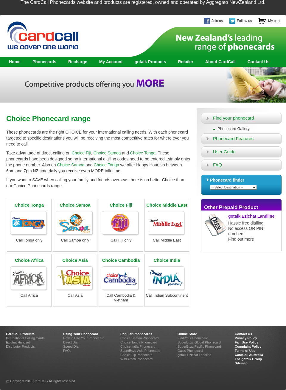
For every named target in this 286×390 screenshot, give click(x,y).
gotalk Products (149, 61)
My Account (111, 61)
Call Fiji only (121, 240)
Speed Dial (71, 346)
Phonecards (43, 61)
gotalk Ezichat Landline (251, 216)
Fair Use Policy (246, 342)
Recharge (77, 61)
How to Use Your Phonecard (83, 338)
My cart (274, 21)
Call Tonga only (29, 240)
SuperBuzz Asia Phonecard (140, 350)
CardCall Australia (249, 355)
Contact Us (259, 61)
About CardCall (220, 61)
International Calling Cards (25, 338)
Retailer (185, 61)
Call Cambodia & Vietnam (121, 297)
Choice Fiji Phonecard (136, 355)
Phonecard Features (233, 138)
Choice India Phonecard (137, 346)
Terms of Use (245, 350)
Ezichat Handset (18, 342)
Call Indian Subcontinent (167, 295)
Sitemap (241, 363)
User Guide (224, 151)
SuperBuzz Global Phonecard (199, 342)
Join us (217, 21)
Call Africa (29, 295)
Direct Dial (70, 342)
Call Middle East (167, 240)
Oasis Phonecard (190, 350)
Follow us (244, 21)
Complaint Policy (248, 346)
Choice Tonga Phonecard (138, 342)
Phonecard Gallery (233, 128)
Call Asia (75, 295)
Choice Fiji (81, 153)
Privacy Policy (246, 338)
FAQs (67, 350)
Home (15, 61)
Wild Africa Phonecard (136, 359)
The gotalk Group (248, 359)
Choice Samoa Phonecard (139, 338)
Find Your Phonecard (193, 338)
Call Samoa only (75, 240)
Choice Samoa (107, 153)
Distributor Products (20, 346)
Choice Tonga (143, 153)
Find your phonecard (233, 117)
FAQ (217, 164)
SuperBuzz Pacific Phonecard (199, 346)
